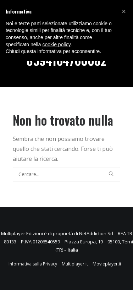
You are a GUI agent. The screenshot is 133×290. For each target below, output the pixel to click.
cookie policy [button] (57, 44)
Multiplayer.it (75, 264)
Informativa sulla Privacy (33, 264)
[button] (123, 11)
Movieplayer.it (107, 264)
